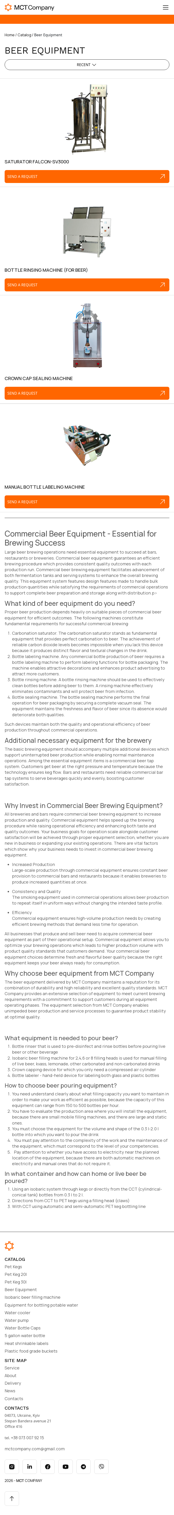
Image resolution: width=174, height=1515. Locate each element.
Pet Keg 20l (16, 1274)
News (10, 1390)
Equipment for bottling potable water (41, 1305)
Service (12, 1368)
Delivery (13, 1383)
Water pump (17, 1320)
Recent (87, 64)
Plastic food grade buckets (31, 1351)
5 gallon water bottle (25, 1335)
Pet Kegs (13, 1266)
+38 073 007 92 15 (27, 1437)
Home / (11, 34)
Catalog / (26, 34)
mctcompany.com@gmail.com (35, 1448)
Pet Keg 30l (16, 1282)
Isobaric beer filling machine (32, 1297)
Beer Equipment (21, 1289)
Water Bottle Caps (23, 1328)
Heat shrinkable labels (26, 1343)
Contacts (14, 1398)
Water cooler (17, 1312)
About (10, 1375)
